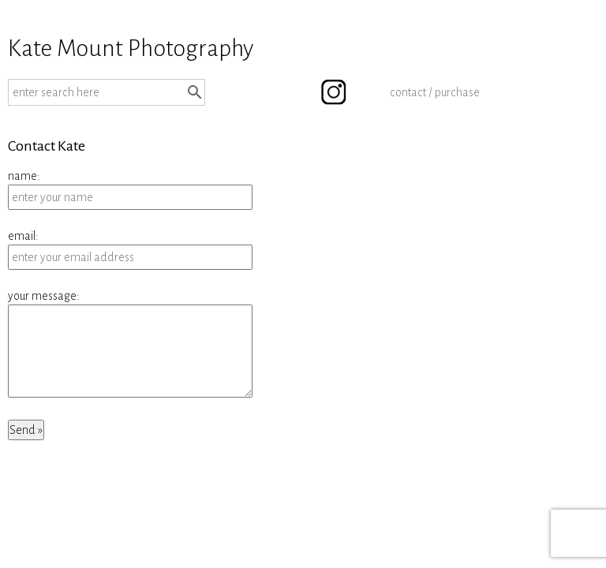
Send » (26, 430)
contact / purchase (435, 92)
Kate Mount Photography (130, 48)
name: (24, 176)
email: (23, 236)
